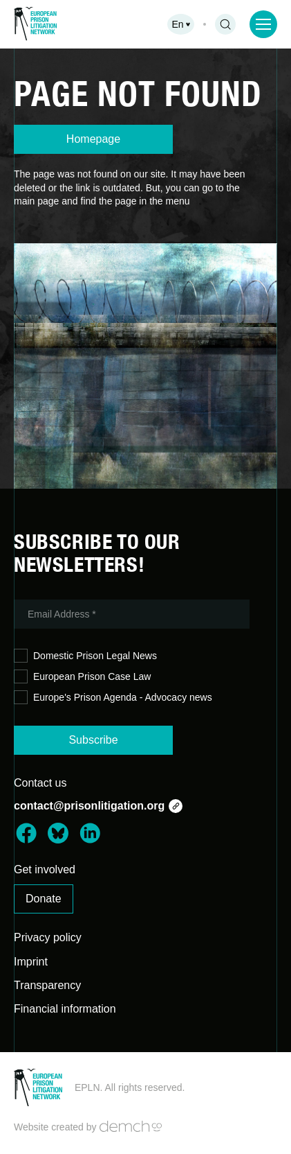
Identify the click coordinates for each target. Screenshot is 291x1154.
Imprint (31, 962)
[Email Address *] (132, 614)
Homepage (93, 139)
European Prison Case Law (82, 676)
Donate (44, 898)
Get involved (44, 869)
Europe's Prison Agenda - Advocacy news (113, 697)
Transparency (47, 985)
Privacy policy (48, 937)
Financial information (65, 1009)
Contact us (40, 783)
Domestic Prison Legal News (85, 656)
